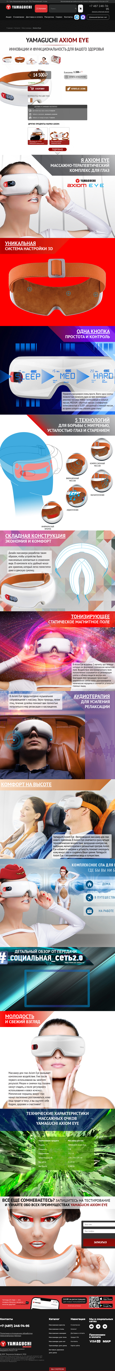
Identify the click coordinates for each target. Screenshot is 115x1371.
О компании (18, 17)
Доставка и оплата (34, 17)
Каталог (74, 1329)
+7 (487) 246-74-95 (14, 1326)
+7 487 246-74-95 (99, 7)
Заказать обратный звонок (100, 11)
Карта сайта (75, 1345)
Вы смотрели (57, 1369)
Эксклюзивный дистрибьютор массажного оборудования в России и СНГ (85, 1)
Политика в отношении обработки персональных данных (16, 1334)
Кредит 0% (75, 1337)
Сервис (59, 17)
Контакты (68, 17)
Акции (8, 17)
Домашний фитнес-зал (98, 17)
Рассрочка (49, 17)
